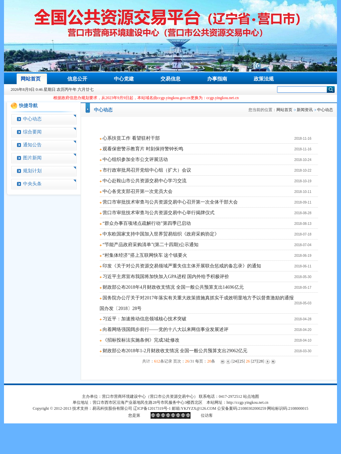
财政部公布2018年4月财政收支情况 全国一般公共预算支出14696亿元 (173, 287)
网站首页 (284, 109)
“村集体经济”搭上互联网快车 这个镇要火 (145, 255)
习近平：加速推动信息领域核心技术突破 (144, 318)
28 (261, 361)
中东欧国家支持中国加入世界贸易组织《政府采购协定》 (161, 233)
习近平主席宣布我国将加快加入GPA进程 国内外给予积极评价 (166, 276)
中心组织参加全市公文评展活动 (135, 159)
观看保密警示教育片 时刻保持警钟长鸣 (143, 148)
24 (235, 361)
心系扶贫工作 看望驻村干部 (131, 138)
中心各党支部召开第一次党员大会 (137, 191)
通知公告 (32, 144)
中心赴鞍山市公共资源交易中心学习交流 (144, 180)
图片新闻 (32, 157)
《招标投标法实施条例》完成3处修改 (141, 340)
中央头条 (32, 183)
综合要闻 (32, 131)
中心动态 (32, 118)
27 (254, 361)
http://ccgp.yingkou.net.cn (247, 402)
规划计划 (32, 170)
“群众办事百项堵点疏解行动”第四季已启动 (146, 223)
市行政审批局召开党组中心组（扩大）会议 (147, 170)
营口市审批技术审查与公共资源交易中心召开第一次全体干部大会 (170, 202)
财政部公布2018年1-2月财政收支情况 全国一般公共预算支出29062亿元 (175, 350)
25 (241, 361)
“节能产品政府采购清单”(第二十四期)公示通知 (150, 244)
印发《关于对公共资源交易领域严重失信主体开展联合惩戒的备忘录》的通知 (182, 265)
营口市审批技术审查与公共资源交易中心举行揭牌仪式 (158, 212)
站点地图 (251, 396)
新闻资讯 (305, 109)
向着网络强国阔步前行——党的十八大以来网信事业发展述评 (165, 329)
